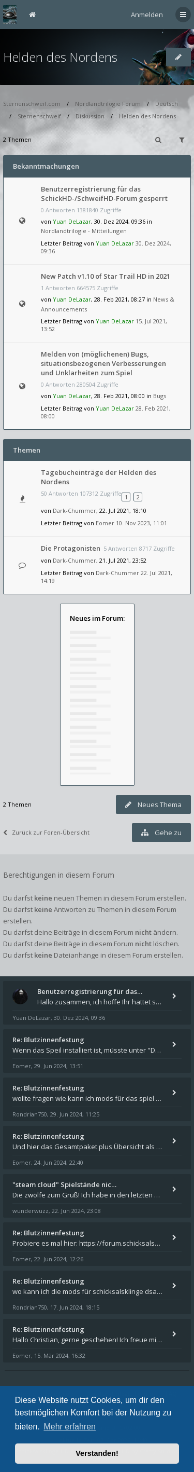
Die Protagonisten (70, 548)
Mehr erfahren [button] (69, 1426)
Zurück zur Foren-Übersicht (46, 832)
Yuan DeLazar (72, 221)
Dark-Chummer (74, 510)
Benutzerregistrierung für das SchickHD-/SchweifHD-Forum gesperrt (104, 193)
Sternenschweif (39, 116)
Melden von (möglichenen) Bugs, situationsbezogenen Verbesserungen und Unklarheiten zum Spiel (103, 363)
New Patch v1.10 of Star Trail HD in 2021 (105, 276)
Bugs (159, 396)
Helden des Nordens (60, 56)
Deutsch (166, 103)
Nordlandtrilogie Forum (108, 103)
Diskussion (90, 116)
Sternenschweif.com (32, 103)
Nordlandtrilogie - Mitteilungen (84, 231)
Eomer (105, 523)
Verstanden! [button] (97, 1453)
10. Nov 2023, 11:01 (141, 523)
